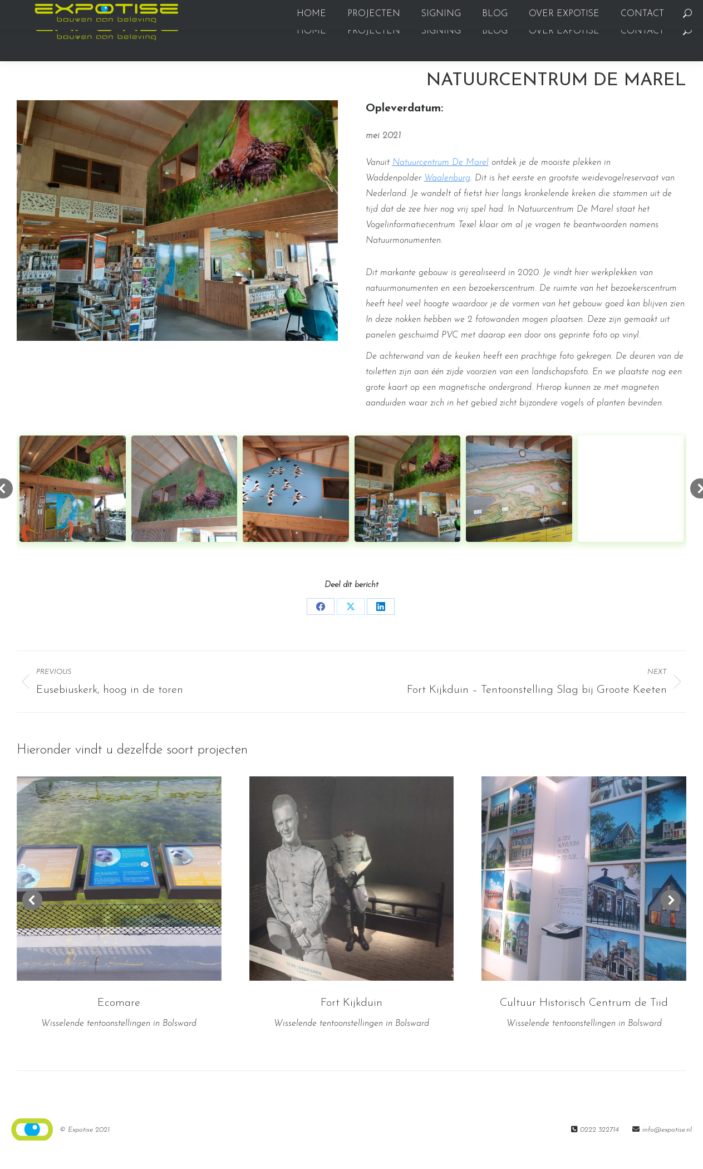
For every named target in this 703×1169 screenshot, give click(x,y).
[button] (32, 920)
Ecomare (118, 1023)
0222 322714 (599, 1149)
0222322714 (34, 10)
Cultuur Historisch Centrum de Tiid (584, 1023)
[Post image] (119, 898)
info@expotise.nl (667, 1149)
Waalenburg (447, 198)
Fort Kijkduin (351, 1023)
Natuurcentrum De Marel (440, 182)
